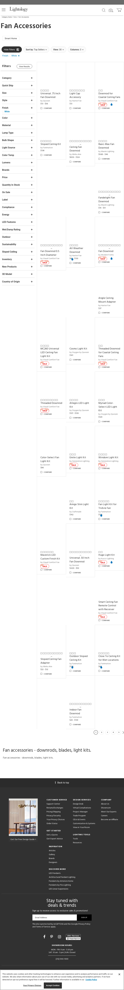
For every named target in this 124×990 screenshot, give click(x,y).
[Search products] (103, 10)
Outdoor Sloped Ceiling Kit (79, 659)
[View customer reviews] (73, 941)
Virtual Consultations (82, 812)
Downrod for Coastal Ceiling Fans (107, 97)
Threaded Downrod (52, 405)
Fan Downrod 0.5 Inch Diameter (50, 256)
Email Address (41, 922)
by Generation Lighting (80, 463)
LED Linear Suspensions (58, 893)
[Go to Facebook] (44, 941)
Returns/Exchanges (55, 812)
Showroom (106, 812)
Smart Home (11, 38)
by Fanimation (47, 151)
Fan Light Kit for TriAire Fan (108, 508)
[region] (62, 980)
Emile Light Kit (78, 459)
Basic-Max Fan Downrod (106, 149)
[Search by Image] (111, 10)
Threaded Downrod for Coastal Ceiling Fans (109, 355)
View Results (25, 66)
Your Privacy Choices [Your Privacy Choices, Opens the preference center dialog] (32, 985)
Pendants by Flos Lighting (60, 889)
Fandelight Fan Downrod (107, 203)
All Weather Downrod (77, 253)
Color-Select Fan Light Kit (50, 461)
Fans (15, 17)
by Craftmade (76, 513)
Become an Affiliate (109, 824)
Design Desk (78, 808)
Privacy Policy (84, 928)
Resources (77, 847)
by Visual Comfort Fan (50, 261)
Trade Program (79, 820)
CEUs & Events (79, 824)
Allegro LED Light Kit (79, 407)
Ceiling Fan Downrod (76, 152)
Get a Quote (52, 839)
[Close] (119, 974)
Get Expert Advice (55, 843)
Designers (53, 866)
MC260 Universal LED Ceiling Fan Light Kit (50, 355)
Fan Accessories (23, 17)
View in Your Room (81, 831)
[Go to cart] (119, 9)
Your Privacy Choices (56, 824)
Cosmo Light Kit (79, 351)
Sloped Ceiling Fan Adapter (51, 662)
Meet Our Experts (108, 816)
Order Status (52, 828)
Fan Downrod (106, 254)
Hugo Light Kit (107, 556)
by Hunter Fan (76, 100)
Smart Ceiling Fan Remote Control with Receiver (108, 607)
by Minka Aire (76, 157)
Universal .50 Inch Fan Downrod (80, 561)
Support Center (53, 808)
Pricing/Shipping (54, 816)
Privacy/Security (54, 820)
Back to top (62, 787)
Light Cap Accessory (75, 95)
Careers (104, 820)
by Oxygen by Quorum (79, 354)
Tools (75, 843)
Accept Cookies (53, 985)
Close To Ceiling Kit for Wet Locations (108, 661)
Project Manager (80, 816)
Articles (52, 855)
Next (123, 736)
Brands (51, 863)
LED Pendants (55, 877)
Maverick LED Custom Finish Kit (51, 558)
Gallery (52, 859)
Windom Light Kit (109, 459)
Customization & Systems (84, 828)
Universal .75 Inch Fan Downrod (51, 95)
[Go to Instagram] (60, 941)
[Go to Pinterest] (52, 941)
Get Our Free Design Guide (23, 844)
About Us (105, 808)
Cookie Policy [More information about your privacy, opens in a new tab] (91, 980)
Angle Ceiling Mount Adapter (107, 303)
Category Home (7, 17)
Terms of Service (43, 931)
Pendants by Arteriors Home (61, 885)
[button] (3, 9)
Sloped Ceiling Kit (51, 147)
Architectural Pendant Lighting (62, 881)
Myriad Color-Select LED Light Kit (108, 409)
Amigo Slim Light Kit (79, 508)
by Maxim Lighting (106, 155)
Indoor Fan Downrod (47, 716)
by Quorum (46, 100)
